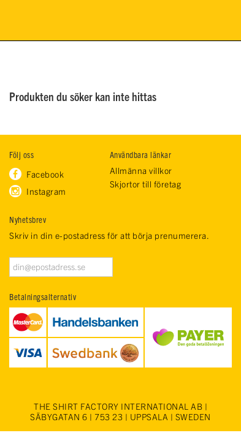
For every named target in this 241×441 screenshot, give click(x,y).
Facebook (45, 173)
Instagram (46, 191)
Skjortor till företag (146, 184)
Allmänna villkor (141, 170)
